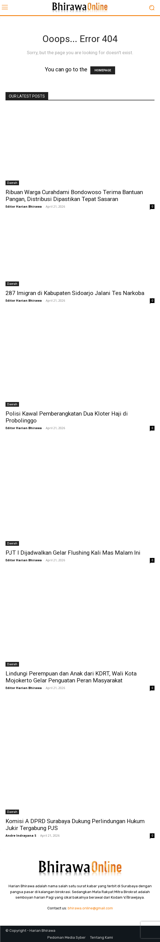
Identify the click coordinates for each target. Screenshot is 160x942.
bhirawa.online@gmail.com (90, 908)
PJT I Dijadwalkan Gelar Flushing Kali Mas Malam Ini (73, 552)
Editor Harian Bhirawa (24, 206)
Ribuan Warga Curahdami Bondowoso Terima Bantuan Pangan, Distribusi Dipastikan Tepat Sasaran (74, 195)
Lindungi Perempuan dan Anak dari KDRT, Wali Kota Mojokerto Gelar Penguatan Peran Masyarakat (71, 677)
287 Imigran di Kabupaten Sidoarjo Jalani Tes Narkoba (75, 293)
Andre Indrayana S (21, 835)
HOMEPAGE (102, 70)
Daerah (12, 183)
